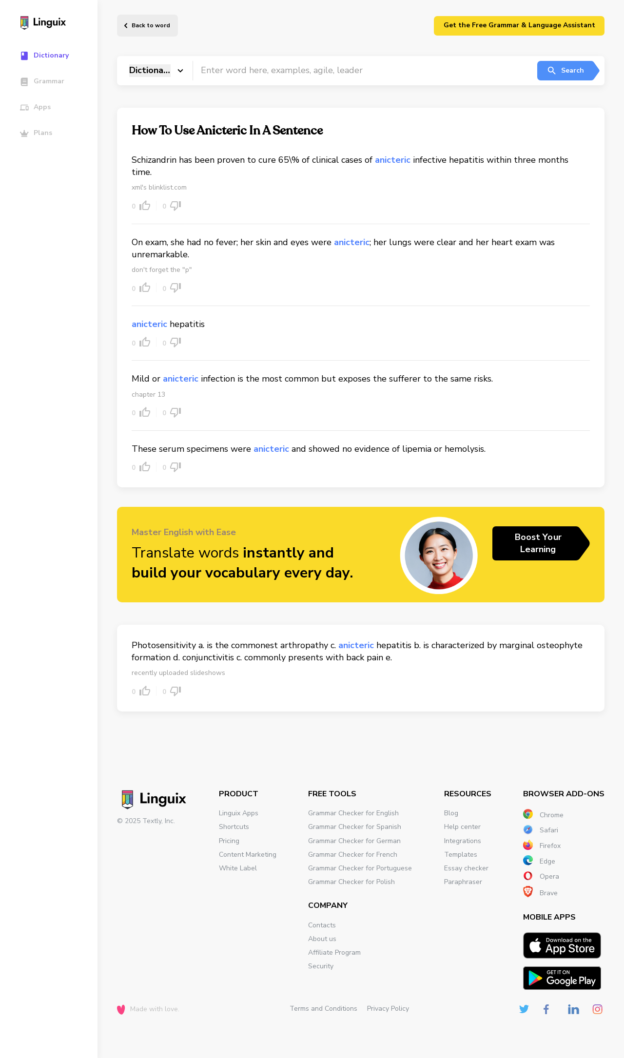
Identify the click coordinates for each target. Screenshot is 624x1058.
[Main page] (53, 24)
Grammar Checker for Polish (351, 881)
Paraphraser (463, 881)
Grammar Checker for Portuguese (360, 868)
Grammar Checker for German (354, 841)
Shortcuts (234, 826)
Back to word (151, 25)
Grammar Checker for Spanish (354, 826)
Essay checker (466, 868)
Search (565, 70)
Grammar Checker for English (353, 813)
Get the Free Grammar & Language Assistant (519, 25)
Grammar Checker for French (352, 854)
